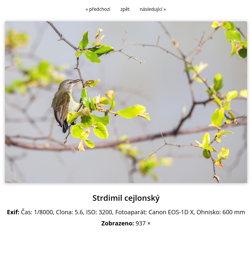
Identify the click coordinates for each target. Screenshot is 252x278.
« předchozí (98, 9)
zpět (125, 9)
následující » (153, 9)
